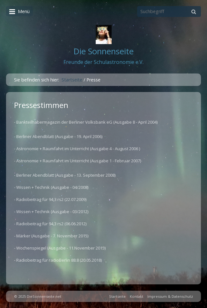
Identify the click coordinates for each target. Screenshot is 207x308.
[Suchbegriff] (169, 11)
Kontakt (136, 296)
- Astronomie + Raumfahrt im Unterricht (51, 148)
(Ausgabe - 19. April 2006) (78, 136)
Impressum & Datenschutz (170, 296)
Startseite (72, 80)
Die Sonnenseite (104, 51)
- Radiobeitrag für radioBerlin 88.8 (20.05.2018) (58, 260)
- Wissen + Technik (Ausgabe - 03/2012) (51, 211)
